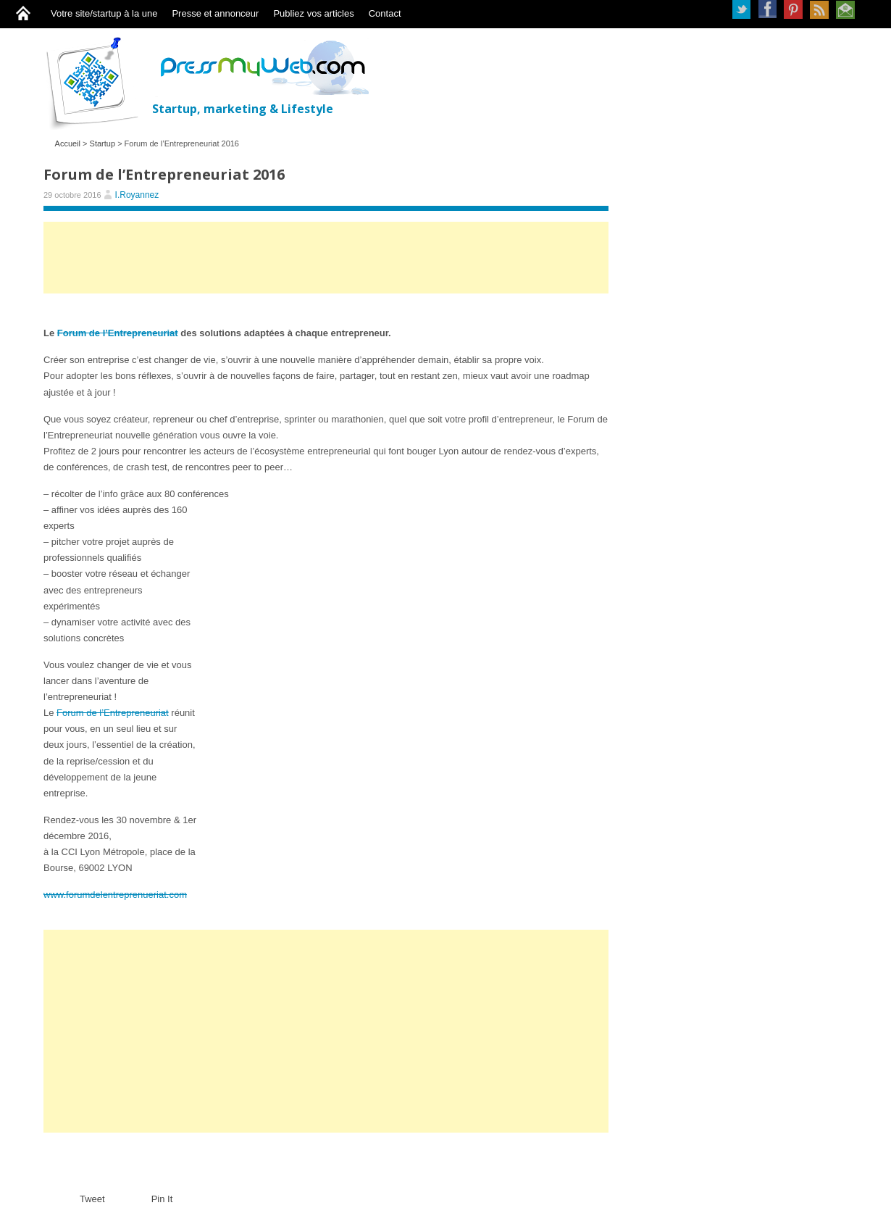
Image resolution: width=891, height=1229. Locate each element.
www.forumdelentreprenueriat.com (115, 894)
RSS (819, 9)
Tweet (92, 1198)
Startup (102, 143)
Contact (385, 13)
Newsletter (845, 9)
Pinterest (793, 9)
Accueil (67, 143)
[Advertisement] (325, 265)
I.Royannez (137, 195)
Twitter (741, 9)
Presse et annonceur (215, 13)
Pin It (162, 1198)
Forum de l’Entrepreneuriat (117, 333)
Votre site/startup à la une (104, 13)
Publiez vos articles (313, 13)
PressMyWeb (97, 83)
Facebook (767, 9)
